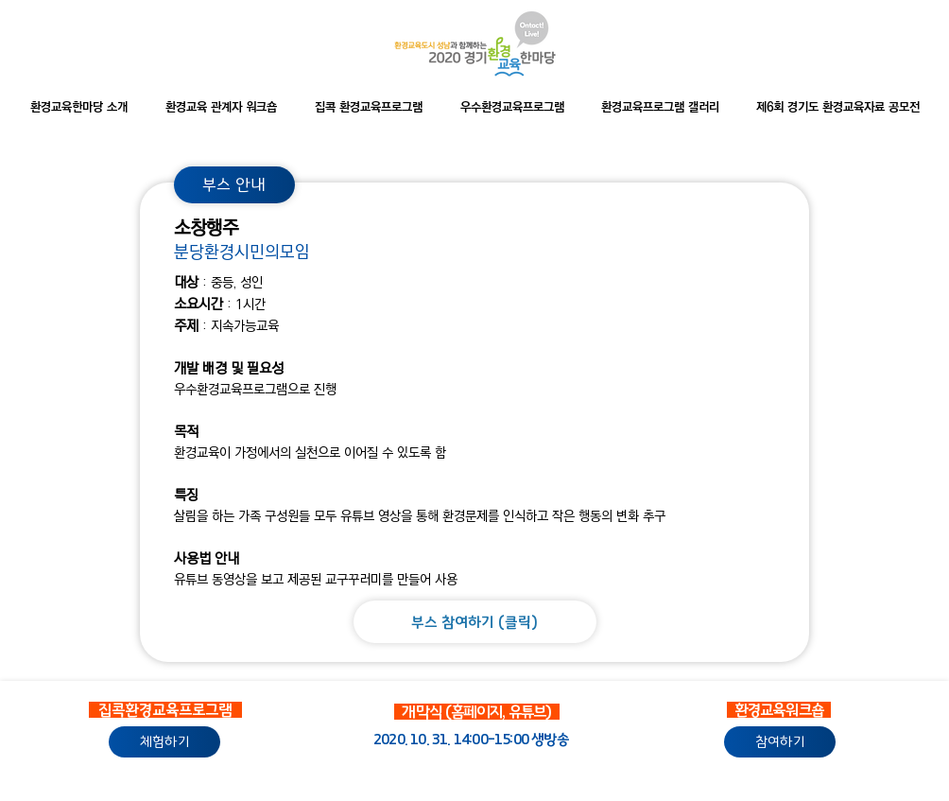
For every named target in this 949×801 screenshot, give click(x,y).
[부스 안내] (234, 184)
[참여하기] (780, 741)
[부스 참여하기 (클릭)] (475, 622)
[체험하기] (164, 741)
